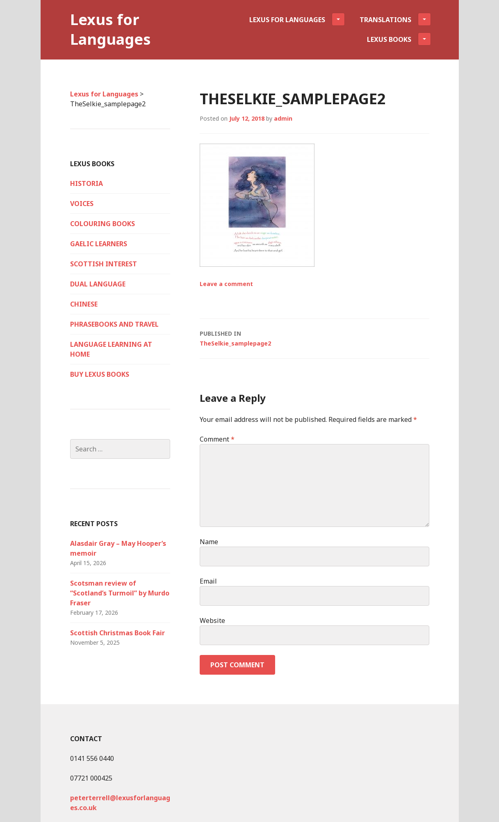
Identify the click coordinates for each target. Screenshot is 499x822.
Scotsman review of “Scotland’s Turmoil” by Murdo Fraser (119, 593)
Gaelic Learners (98, 243)
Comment (217, 439)
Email (208, 581)
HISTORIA (86, 183)
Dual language (97, 284)
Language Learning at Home (111, 349)
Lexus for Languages (110, 29)
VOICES (81, 203)
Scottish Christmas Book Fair (117, 632)
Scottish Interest (103, 263)
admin (283, 118)
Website (212, 620)
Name (209, 541)
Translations (395, 19)
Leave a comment (226, 284)
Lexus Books (399, 39)
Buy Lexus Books (99, 374)
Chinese (84, 304)
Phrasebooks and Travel (114, 324)
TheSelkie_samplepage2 (314, 338)
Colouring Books (102, 223)
